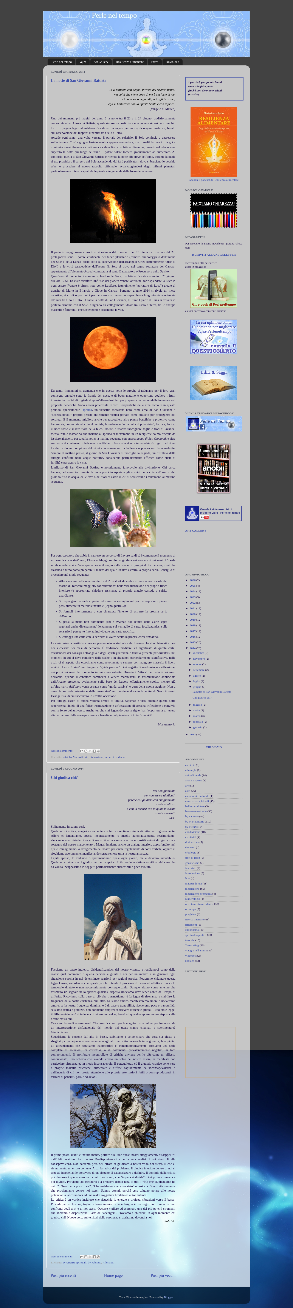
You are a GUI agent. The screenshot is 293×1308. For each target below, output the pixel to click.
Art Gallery (101, 61)
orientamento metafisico (199, 904)
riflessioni (108, 1262)
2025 (193, 585)
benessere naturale (196, 811)
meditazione (192, 888)
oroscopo (190, 909)
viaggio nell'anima (196, 950)
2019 (193, 619)
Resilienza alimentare (130, 61)
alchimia (190, 765)
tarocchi (109, 757)
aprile (197, 710)
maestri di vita (193, 883)
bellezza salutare (195, 806)
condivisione (192, 831)
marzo (197, 715)
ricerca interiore (194, 919)
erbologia (190, 852)
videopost (191, 955)
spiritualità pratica (195, 935)
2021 (193, 608)
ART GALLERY (195, 530)
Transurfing (192, 945)
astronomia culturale (197, 796)
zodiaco (119, 757)
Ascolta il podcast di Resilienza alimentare (214, 179)
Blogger (168, 1297)
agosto (197, 675)
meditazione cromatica (198, 893)
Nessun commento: (62, 750)
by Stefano (191, 826)
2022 (193, 602)
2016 (193, 636)
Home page (113, 1275)
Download (172, 61)
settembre (199, 669)
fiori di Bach (192, 857)
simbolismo (192, 929)
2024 (193, 591)
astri (65, 757)
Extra (154, 61)
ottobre (197, 664)
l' (87, 409)
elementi (190, 847)
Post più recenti (63, 1275)
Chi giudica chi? (64, 777)
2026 (193, 580)
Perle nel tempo (61, 61)
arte (187, 785)
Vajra (82, 61)
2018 (193, 625)
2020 (193, 614)
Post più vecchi (163, 1275)
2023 (193, 597)
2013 (193, 734)
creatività (190, 837)
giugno (197, 686)
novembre (199, 658)
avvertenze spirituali (75, 1262)
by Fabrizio (94, 1262)
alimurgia (191, 770)
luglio (197, 681)
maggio (198, 704)
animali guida (193, 775)
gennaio (198, 727)
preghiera (190, 914)
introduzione (192, 873)
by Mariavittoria (78, 757)
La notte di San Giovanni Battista (79, 80)
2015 (193, 642)
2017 (193, 631)
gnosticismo (192, 862)
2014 (193, 648)
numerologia (192, 898)
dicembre (199, 652)
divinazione (96, 757)
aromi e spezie (193, 780)
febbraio (198, 721)
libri (187, 878)
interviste (190, 868)
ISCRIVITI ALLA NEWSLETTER (214, 254)
